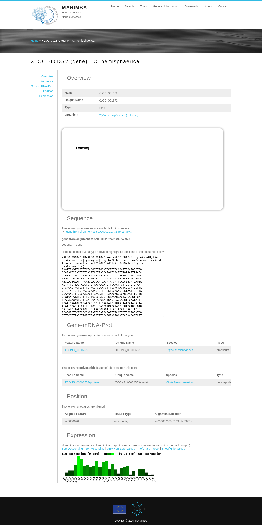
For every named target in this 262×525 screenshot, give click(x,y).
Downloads (191, 6)
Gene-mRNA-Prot (42, 86)
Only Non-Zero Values (121, 448)
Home (115, 6)
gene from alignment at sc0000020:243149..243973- (99, 231)
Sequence (46, 81)
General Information (165, 6)
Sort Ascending (94, 448)
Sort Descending (72, 448)
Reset (155, 448)
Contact (223, 6)
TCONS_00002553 (77, 350)
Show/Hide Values (173, 448)
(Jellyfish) (118, 115)
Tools (143, 6)
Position (48, 91)
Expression (46, 96)
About (208, 6)
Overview (47, 76)
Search (129, 6)
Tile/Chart (143, 448)
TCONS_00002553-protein (82, 382)
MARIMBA (74, 7)
